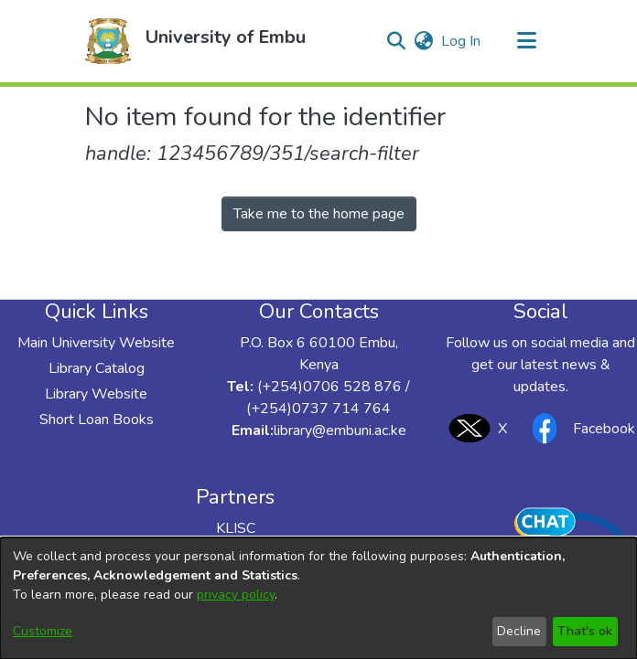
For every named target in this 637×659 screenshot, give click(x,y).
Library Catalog (97, 368)
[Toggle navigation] (526, 41)
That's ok (584, 631)
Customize (42, 631)
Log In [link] (461, 41)
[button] (108, 41)
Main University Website (96, 343)
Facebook (578, 428)
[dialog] (318, 598)
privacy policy (236, 594)
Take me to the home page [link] (319, 214)
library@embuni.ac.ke (340, 430)
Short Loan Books (96, 419)
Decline (519, 631)
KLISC (235, 528)
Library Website (96, 394)
